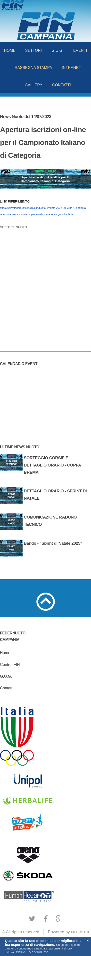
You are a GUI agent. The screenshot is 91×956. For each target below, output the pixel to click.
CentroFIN (10, 664)
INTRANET (71, 68)
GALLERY (33, 85)
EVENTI (80, 50)
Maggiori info (38, 952)
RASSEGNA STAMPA (33, 68)
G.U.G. (57, 50)
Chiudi (21, 952)
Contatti (6, 688)
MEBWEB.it (80, 932)
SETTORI (33, 50)
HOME (9, 50)
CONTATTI (61, 85)
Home (5, 653)
